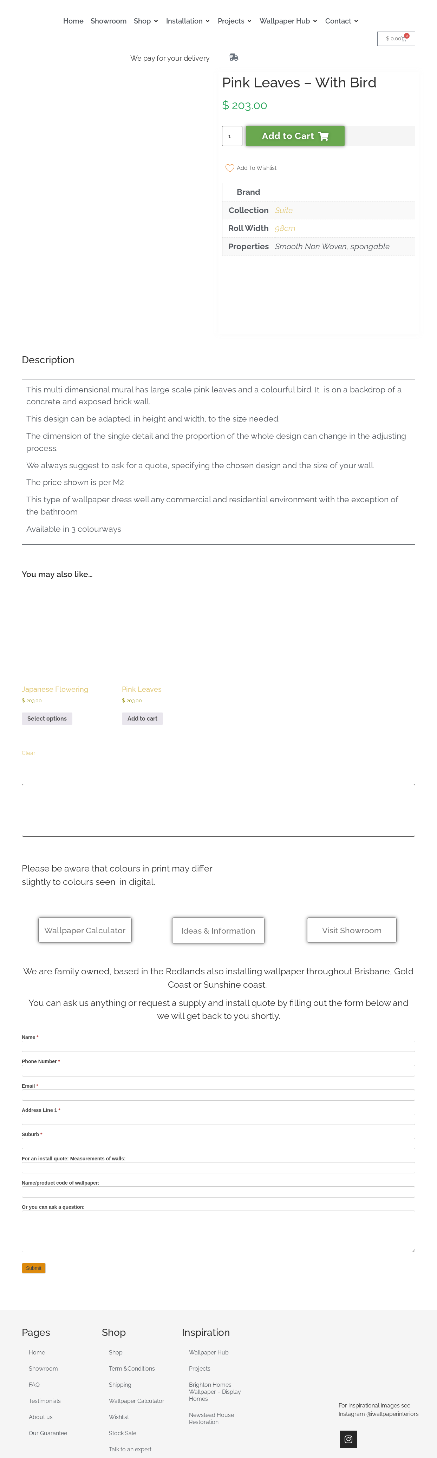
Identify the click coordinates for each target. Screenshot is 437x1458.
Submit (33, 1208)
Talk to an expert (130, 1389)
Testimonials (45, 1341)
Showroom (43, 1308)
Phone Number (41, 1001)
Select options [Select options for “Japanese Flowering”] (47, 658)
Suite (284, 210)
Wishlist (119, 1357)
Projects (199, 1308)
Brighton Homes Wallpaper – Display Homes (215, 1331)
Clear (28, 692)
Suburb (32, 1074)
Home (37, 1292)
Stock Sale (122, 1373)
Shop (116, 1292)
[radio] (28, 673)
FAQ (34, 1324)
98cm (285, 228)
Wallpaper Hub (209, 1292)
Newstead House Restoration (211, 1358)
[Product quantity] (232, 136)
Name (30, 977)
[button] (146, 21)
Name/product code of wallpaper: (60, 1122)
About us (41, 1357)
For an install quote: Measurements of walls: (74, 1098)
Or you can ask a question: (53, 1147)
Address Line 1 (41, 1050)
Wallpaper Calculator (136, 1341)
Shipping (120, 1324)
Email (30, 1025)
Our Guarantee (48, 1373)
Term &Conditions (132, 1308)
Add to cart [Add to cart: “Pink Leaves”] (142, 658)
